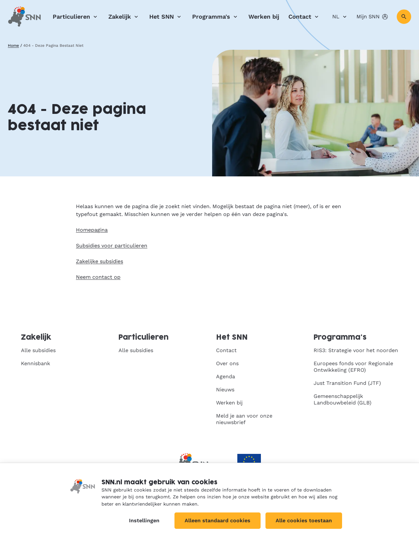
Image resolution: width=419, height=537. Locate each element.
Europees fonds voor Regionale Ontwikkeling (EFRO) (353, 366)
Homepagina (92, 230)
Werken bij (263, 16)
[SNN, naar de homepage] (24, 17)
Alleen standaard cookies (217, 520)
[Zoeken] (404, 16)
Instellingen (144, 520)
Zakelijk (124, 17)
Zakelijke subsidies (99, 261)
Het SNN (166, 17)
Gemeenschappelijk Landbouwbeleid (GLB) (343, 399)
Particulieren (76, 17)
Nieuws (225, 389)
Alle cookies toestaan (304, 520)
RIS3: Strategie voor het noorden (356, 350)
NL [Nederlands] (340, 17)
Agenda (225, 376)
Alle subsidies (38, 350)
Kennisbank (35, 363)
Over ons (227, 363)
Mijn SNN (372, 17)
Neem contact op (98, 277)
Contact (304, 17)
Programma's (215, 17)
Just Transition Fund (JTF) (347, 383)
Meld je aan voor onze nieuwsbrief (244, 419)
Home (13, 45)
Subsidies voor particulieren (111, 245)
